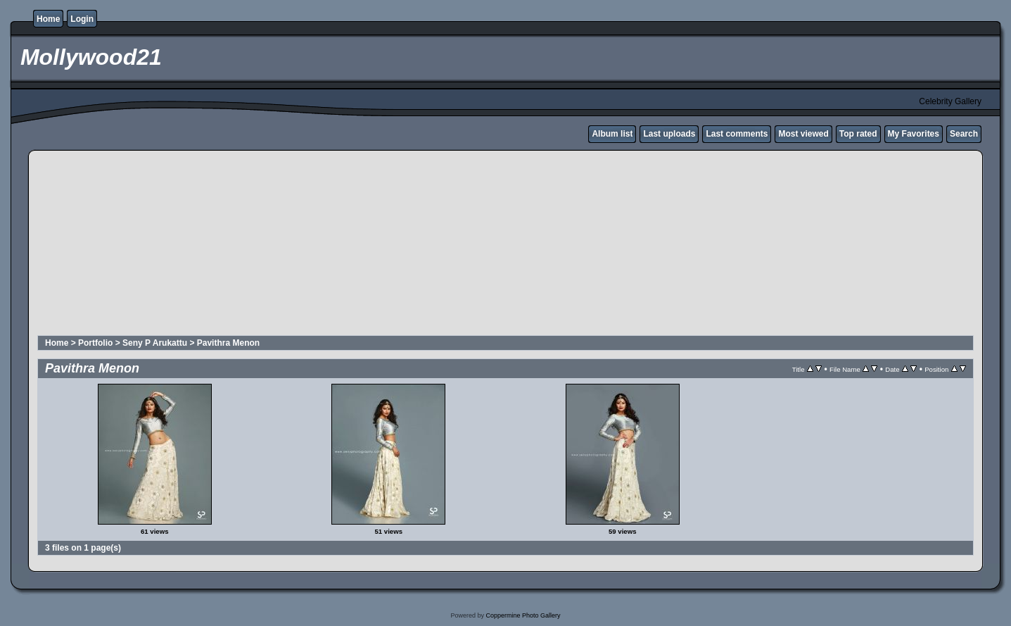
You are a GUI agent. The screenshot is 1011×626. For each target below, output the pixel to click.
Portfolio (95, 343)
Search (964, 134)
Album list (612, 134)
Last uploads (669, 134)
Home (48, 19)
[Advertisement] (378, 245)
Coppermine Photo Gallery (522, 615)
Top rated (858, 134)
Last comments (737, 134)
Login (82, 19)
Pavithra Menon (228, 343)
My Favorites (913, 134)
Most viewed (803, 134)
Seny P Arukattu (154, 343)
